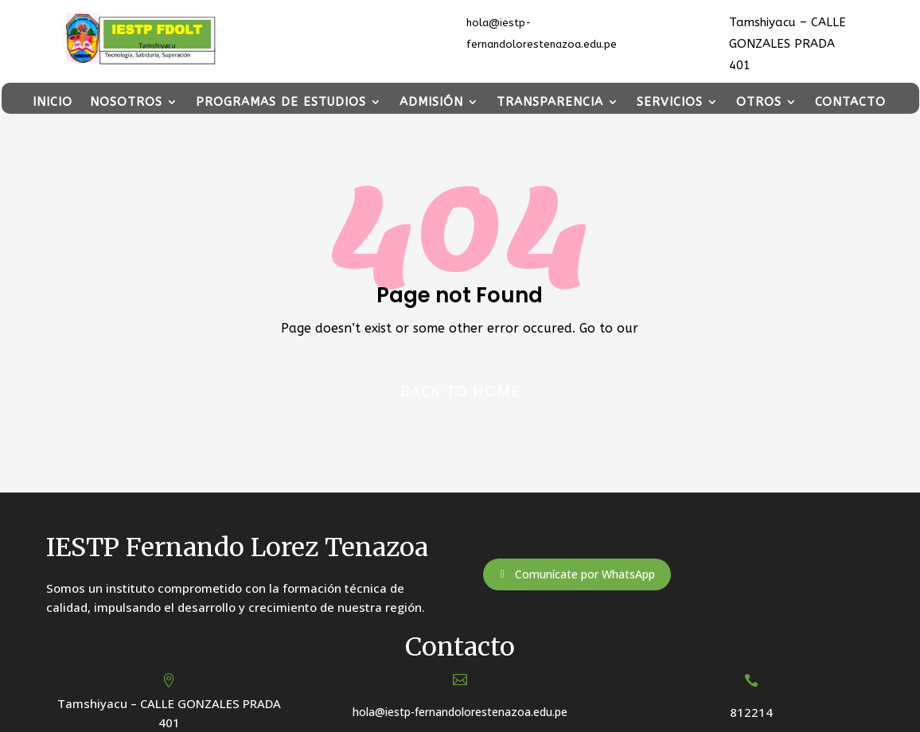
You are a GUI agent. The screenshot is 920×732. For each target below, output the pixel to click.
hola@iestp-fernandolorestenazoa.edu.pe (460, 711)
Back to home (460, 390)
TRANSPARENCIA (550, 102)
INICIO (52, 102)
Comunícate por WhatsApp (585, 574)
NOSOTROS (126, 102)
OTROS (759, 102)
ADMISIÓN (431, 102)
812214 (751, 712)
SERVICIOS (670, 102)
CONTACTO (850, 102)
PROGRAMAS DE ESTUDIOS (281, 102)
